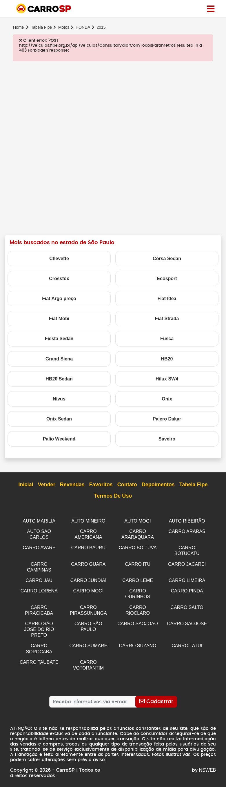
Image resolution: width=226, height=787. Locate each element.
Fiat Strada (167, 318)
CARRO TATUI (187, 641)
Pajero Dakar (167, 418)
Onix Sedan (59, 418)
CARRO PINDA (187, 588)
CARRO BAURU (88, 546)
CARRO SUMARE (88, 641)
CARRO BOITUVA (137, 546)
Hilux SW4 (167, 378)
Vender (46, 485)
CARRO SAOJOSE (187, 620)
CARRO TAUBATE (39, 657)
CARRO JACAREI (187, 562)
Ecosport (167, 278)
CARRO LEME (137, 578)
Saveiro (166, 438)
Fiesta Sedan (59, 338)
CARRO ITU (137, 562)
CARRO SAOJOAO (137, 620)
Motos (63, 27)
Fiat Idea (167, 298)
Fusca (167, 338)
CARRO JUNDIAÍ (88, 578)
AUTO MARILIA (39, 520)
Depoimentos (158, 485)
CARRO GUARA (88, 562)
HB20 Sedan (58, 378)
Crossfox (59, 278)
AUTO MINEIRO (88, 520)
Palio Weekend (59, 438)
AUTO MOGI (137, 520)
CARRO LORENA (39, 588)
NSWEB (207, 764)
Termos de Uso (113, 496)
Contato (127, 485)
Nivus (59, 398)
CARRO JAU (39, 578)
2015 (100, 27)
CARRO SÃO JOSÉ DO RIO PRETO (39, 626)
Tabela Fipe (41, 27)
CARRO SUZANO (137, 641)
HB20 (167, 358)
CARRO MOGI (88, 588)
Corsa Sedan (167, 258)
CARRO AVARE (39, 546)
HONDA (83, 27)
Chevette (59, 258)
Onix (167, 398)
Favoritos (101, 485)
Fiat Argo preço (59, 298)
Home (18, 27)
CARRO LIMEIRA (187, 578)
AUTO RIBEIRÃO (187, 520)
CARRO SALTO (187, 604)
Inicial (26, 485)
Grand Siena (59, 358)
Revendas (72, 485)
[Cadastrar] (156, 696)
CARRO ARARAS (187, 531)
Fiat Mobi (59, 318)
